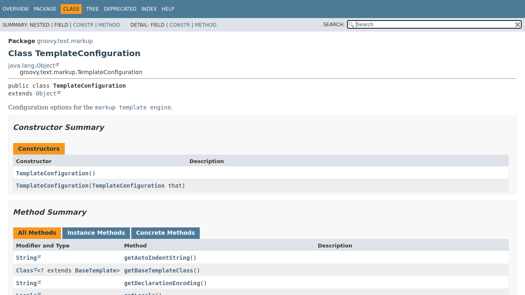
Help (168, 9)
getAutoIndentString (156, 257)
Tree (92, 9)
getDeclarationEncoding (162, 283)
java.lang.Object (31, 65)
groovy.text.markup (65, 41)
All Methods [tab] (37, 232)
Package (45, 9)
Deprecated (120, 9)
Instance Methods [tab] (96, 232)
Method (109, 25)
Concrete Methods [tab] (165, 232)
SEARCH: (334, 24)
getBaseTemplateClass (158, 270)
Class (24, 270)
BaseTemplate (95, 270)
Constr (83, 25)
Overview (15, 9)
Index (149, 9)
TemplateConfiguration (52, 173)
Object (46, 93)
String (26, 257)
